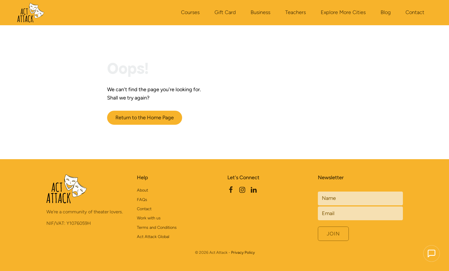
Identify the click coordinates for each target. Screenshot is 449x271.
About (142, 190)
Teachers (295, 12)
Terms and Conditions (157, 227)
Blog (386, 12)
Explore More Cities (343, 12)
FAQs (142, 199)
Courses (190, 12)
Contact (414, 12)
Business (260, 12)
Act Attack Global (153, 236)
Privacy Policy (243, 252)
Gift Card (225, 12)
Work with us (149, 218)
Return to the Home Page (144, 117)
